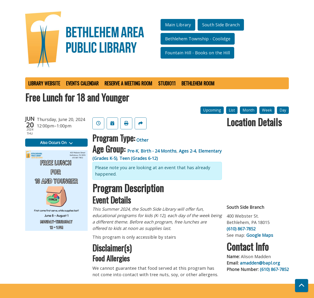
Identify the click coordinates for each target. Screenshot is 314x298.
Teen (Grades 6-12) (138, 158)
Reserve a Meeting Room (128, 83)
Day (283, 110)
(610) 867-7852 (241, 229)
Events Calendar (82, 83)
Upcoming (212, 110)
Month (248, 110)
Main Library (178, 25)
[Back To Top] (301, 285)
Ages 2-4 (187, 151)
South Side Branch (221, 25)
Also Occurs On (56, 142)
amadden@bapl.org (260, 263)
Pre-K (132, 151)
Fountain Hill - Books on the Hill (197, 53)
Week (267, 110)
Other (142, 140)
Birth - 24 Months (158, 151)
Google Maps (259, 235)
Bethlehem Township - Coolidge (197, 39)
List (232, 110)
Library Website (44, 83)
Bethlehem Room (197, 83)
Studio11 (167, 83)
